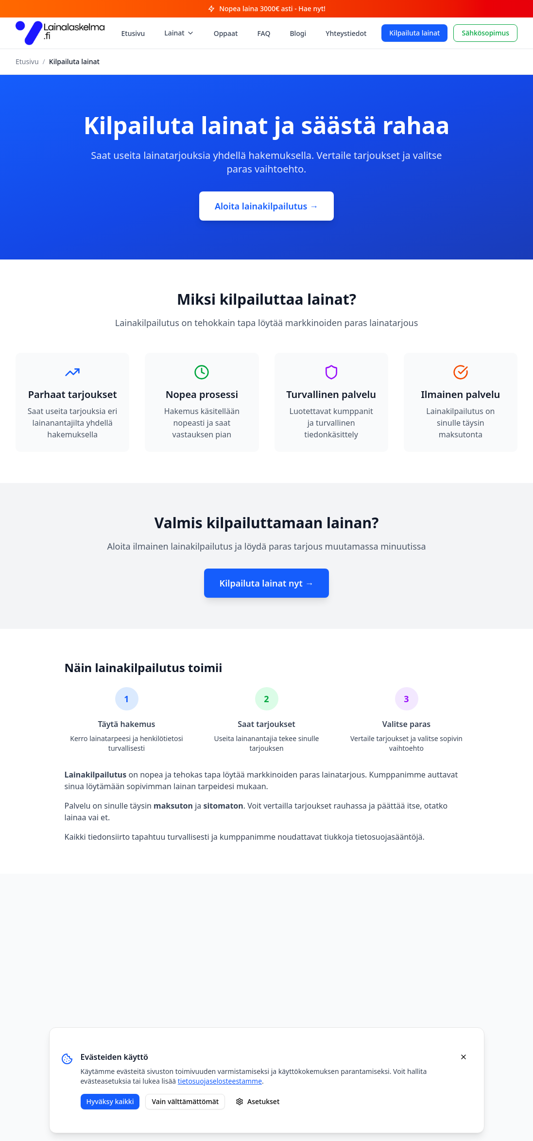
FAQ (263, 33)
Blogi (298, 33)
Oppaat (226, 33)
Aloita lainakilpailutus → (266, 206)
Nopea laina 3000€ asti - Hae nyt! (266, 8)
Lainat (179, 32)
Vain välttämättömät (185, 1101)
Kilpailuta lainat (414, 32)
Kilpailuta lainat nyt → (267, 583)
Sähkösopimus (485, 32)
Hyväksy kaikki (110, 1101)
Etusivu (133, 33)
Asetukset (257, 1101)
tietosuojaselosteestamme (220, 1081)
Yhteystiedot (346, 33)
